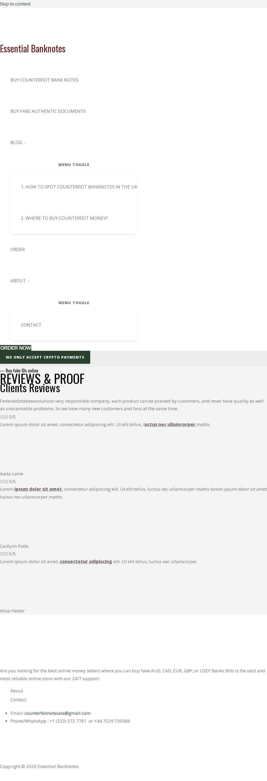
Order (17, 249)
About (18, 281)
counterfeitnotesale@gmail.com (57, 713)
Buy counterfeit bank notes (44, 80)
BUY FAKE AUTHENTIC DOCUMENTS (48, 111)
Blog (16, 142)
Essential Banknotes (32, 48)
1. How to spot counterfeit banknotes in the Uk (79, 187)
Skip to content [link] (15, 4)
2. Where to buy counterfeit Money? (64, 218)
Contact (31, 325)
